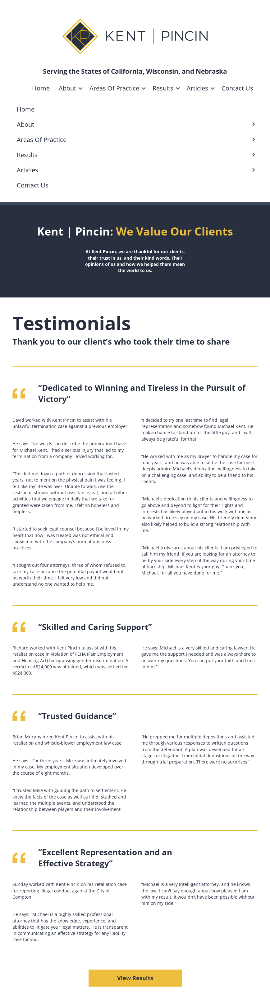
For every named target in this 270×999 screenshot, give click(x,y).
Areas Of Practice (114, 88)
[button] (80, 88)
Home (41, 88)
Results (163, 88)
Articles (197, 88)
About (67, 88)
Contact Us (237, 88)
